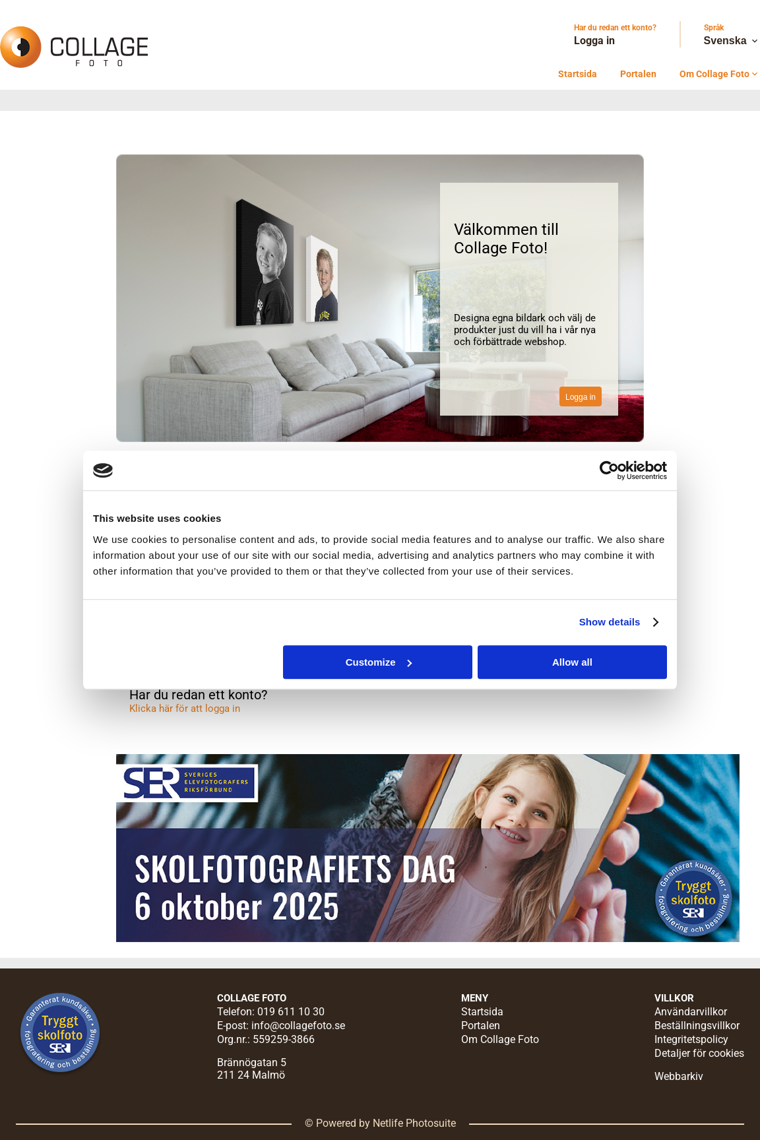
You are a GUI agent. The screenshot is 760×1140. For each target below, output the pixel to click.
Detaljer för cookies (699, 1053)
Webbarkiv (678, 1076)
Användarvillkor (690, 1011)
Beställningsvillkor (697, 1025)
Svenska (732, 41)
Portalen (638, 74)
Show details (610, 621)
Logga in (594, 40)
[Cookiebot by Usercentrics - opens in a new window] (609, 470)
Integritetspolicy (691, 1039)
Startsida (577, 74)
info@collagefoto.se (298, 1025)
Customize (379, 662)
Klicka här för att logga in (184, 708)
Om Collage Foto (720, 74)
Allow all (572, 662)
